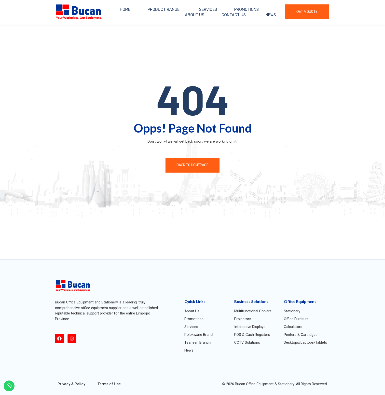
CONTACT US (233, 15)
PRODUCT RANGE (163, 9)
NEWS (270, 15)
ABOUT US (194, 15)
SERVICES (208, 9)
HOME (125, 9)
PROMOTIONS (246, 9)
